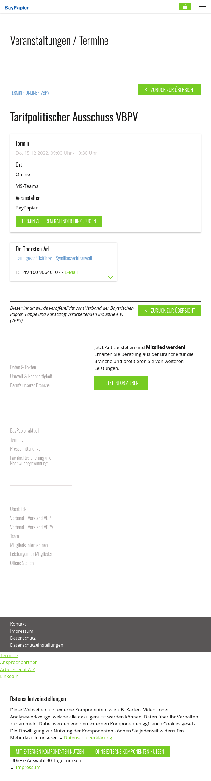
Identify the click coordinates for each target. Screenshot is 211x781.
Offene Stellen (22, 563)
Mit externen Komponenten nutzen (50, 751)
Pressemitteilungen (26, 449)
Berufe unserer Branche (30, 385)
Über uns (19, 500)
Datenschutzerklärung (88, 737)
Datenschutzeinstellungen (36, 645)
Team (14, 536)
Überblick (18, 509)
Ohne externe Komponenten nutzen (129, 751)
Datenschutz (23, 638)
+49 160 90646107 (41, 272)
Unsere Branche (26, 358)
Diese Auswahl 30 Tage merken (47, 760)
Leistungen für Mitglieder (31, 554)
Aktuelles (20, 421)
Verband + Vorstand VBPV (31, 527)
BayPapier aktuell (24, 431)
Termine (16, 440)
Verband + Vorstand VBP (30, 518)
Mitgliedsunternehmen (29, 545)
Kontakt (18, 579)
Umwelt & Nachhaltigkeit (31, 376)
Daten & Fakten (23, 367)
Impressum (21, 631)
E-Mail (71, 272)
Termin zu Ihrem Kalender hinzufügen (58, 221)
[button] (10, 602)
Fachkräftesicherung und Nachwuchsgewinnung (30, 461)
